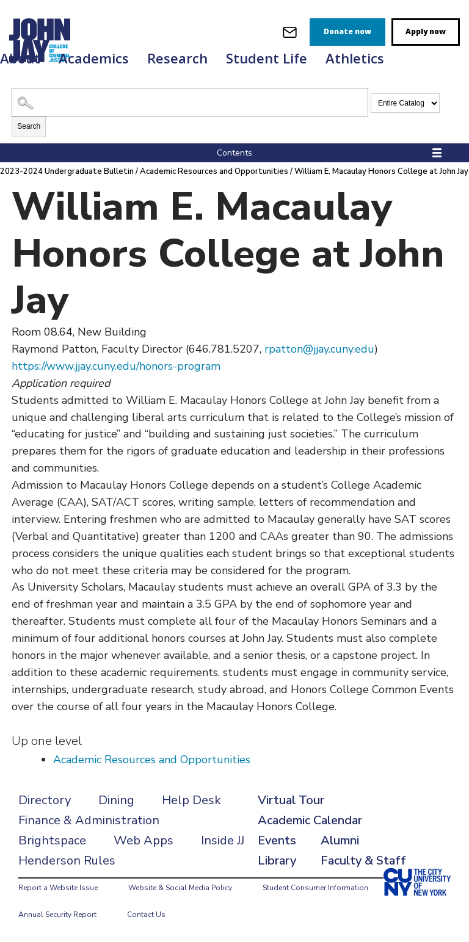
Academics (94, 58)
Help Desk (191, 800)
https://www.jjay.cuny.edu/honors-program (116, 366)
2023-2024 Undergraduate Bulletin (67, 171)
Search (28, 126)
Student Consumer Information (315, 888)
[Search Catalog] (190, 102)
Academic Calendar (310, 820)
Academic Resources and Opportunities (214, 171)
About (20, 58)
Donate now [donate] (347, 31)
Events (277, 840)
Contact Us (146, 914)
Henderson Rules (66, 860)
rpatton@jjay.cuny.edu (319, 349)
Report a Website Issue (58, 888)
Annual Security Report (57, 914)
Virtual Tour (291, 800)
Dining (116, 800)
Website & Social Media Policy (180, 888)
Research (177, 58)
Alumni (340, 840)
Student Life (266, 58)
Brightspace (52, 840)
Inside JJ (222, 840)
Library (277, 860)
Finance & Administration (88, 820)
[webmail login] (290, 32)
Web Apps (143, 840)
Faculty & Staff (363, 860)
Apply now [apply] (425, 31)
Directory (44, 800)
